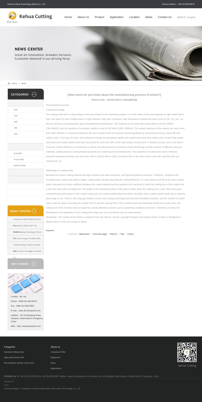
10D (16, 109)
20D (16, 122)
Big (80, 234)
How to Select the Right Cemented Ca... (27, 254)
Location (134, 17)
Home (68, 17)
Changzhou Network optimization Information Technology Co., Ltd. (51, 388)
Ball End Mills (20, 165)
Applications (56, 368)
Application (117, 17)
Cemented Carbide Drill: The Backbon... (25, 228)
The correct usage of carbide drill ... (27, 238)
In (83, 234)
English (191, 17)
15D (16, 116)
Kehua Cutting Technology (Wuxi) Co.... (27, 235)
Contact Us (165, 17)
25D (16, 128)
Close (130, 234)
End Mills (18, 153)
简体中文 (181, 17)
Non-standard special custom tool (19, 363)
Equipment (55, 357)
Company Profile (58, 352)
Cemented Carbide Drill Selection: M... (27, 222)
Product (99, 17)
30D (16, 134)
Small (86, 234)
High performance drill (14, 357)
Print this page (99, 234)
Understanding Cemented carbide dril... (26, 248)
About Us (83, 17)
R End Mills (19, 159)
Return (113, 234)
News (148, 17)
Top (122, 234)
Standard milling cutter (14, 352)
